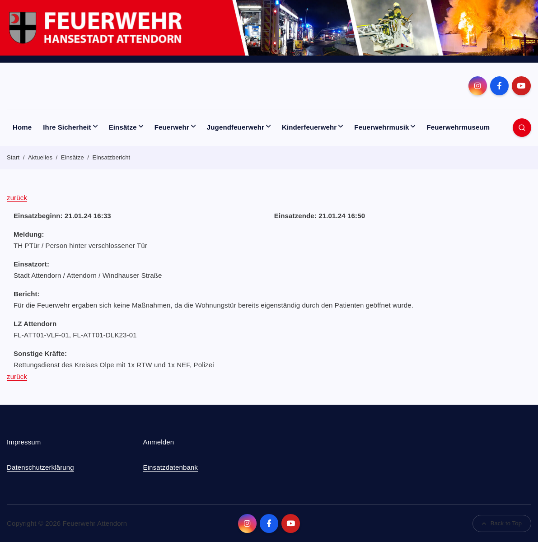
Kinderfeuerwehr (309, 127)
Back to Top (502, 523)
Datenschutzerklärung (40, 467)
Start (13, 157)
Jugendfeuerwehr (235, 127)
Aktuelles (40, 157)
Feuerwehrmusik (381, 127)
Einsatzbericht (112, 157)
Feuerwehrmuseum (458, 127)
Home (22, 127)
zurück (17, 197)
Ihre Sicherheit (67, 127)
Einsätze (123, 127)
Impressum (24, 442)
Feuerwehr (171, 127)
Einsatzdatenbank (170, 467)
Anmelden (158, 442)
